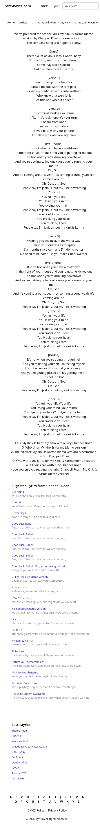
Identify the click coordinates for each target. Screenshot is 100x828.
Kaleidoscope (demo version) (29, 608)
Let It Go (17, 630)
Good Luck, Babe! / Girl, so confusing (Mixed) (39, 566)
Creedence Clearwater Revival (29, 746)
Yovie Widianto (21, 741)
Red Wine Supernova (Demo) (29, 693)
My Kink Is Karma (22, 640)
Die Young (18, 491)
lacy (14, 619)
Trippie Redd (19, 730)
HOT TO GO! (19, 587)
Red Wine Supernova (24, 683)
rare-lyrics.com (18, 5)
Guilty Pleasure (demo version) (30, 577)
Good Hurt (18, 502)
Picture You (18, 651)
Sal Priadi (17, 757)
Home (11, 22)
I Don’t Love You (21, 598)
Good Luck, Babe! (22, 534)
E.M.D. (15, 768)
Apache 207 (19, 773)
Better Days (19, 513)
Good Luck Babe (21, 523)
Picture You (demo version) (28, 662)
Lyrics (56, 6)
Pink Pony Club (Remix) (25, 672)
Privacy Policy (57, 810)
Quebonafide (20, 762)
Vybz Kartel (18, 778)
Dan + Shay (18, 752)
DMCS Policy (36, 810)
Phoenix (16, 736)
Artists (44, 6)
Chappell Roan (47, 22)
